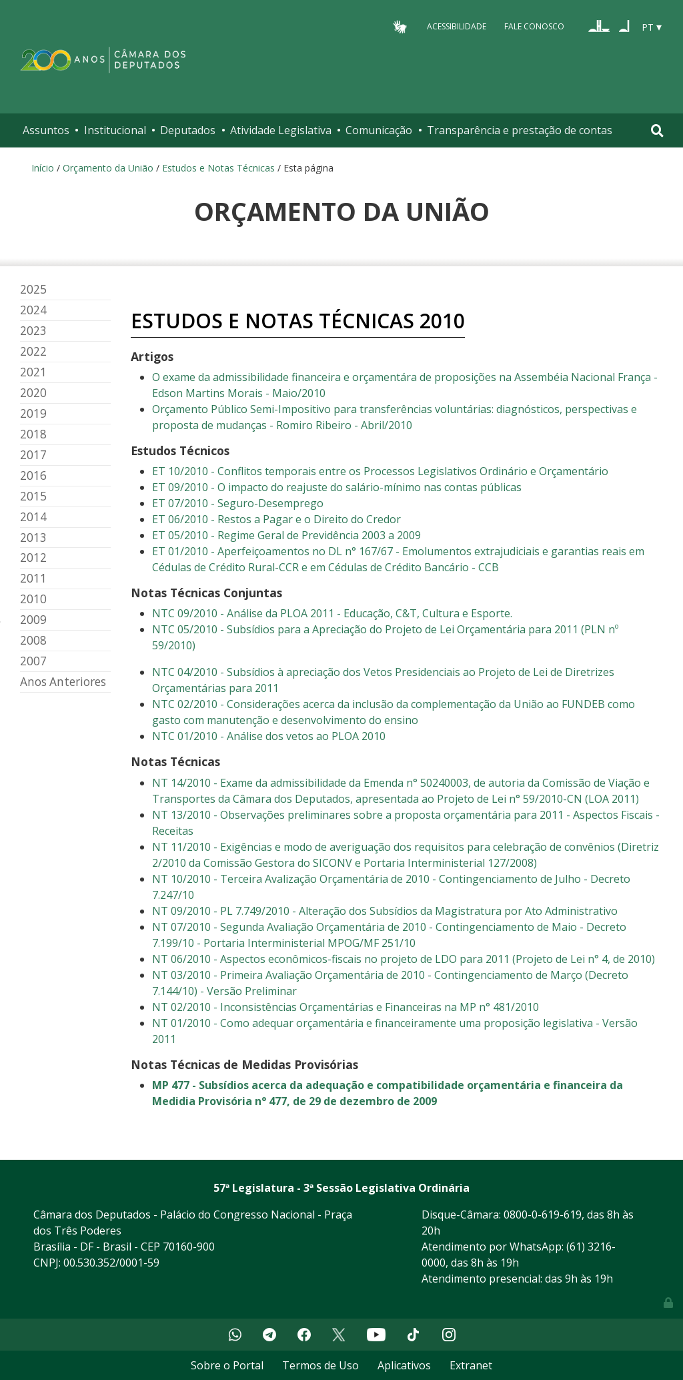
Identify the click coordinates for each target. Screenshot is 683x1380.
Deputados (187, 130)
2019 (33, 413)
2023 (33, 330)
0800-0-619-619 (543, 1214)
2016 (33, 475)
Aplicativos (404, 1365)
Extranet (471, 1365)
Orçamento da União (108, 167)
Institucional (115, 130)
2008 (33, 640)
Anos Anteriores (63, 681)
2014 (33, 517)
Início (42, 167)
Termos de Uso (320, 1365)
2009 (33, 619)
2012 (33, 557)
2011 (33, 578)
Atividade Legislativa (280, 130)
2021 (33, 372)
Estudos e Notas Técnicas (218, 167)
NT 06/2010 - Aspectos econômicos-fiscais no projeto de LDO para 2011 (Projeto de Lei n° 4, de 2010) (403, 959)
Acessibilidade (456, 26)
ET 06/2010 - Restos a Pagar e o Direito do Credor (276, 519)
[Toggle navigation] (657, 130)
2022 (33, 351)
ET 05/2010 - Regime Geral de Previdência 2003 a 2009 (286, 535)
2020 (33, 392)
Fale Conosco (534, 26)
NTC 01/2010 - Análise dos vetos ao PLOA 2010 (269, 736)
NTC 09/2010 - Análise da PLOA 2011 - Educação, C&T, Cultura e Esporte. (332, 613)
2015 (33, 496)
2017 (33, 454)
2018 (33, 434)
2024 (33, 310)
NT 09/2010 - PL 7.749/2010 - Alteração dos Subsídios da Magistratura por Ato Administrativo (385, 911)
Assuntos (46, 130)
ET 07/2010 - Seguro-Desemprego (237, 503)
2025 (33, 289)
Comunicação (379, 130)
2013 (33, 537)
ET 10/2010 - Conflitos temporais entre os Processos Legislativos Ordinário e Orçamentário (380, 471)
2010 (33, 599)
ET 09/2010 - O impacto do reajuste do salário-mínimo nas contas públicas (338, 487)
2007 (33, 661)
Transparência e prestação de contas (519, 130)
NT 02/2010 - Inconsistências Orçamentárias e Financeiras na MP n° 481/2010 (345, 1007)
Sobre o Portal (227, 1365)
